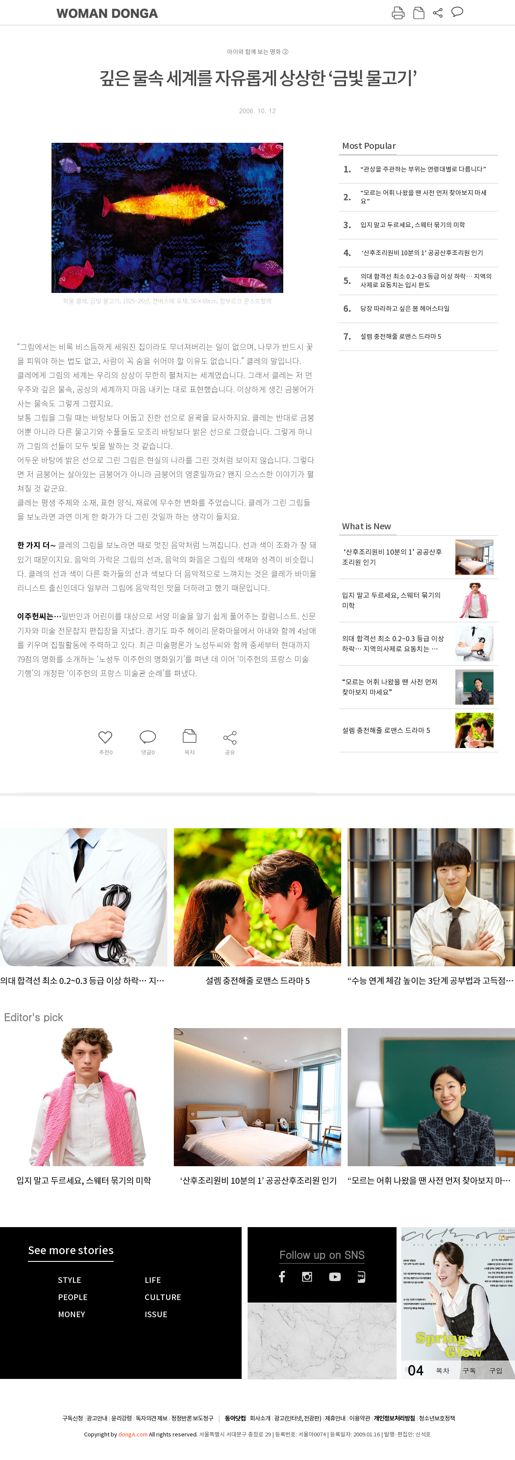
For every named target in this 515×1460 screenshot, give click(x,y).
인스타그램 (307, 1277)
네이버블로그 (361, 1277)
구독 (469, 1371)
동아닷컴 (235, 1418)
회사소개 (260, 1418)
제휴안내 (335, 1418)
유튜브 (335, 1277)
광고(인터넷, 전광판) (297, 1418)
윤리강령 (121, 1418)
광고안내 (97, 1418)
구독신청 (72, 1418)
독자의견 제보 (151, 1418)
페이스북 (282, 1277)
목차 (442, 1371)
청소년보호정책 (437, 1418)
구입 (496, 1371)
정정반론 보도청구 (192, 1418)
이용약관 (359, 1418)
